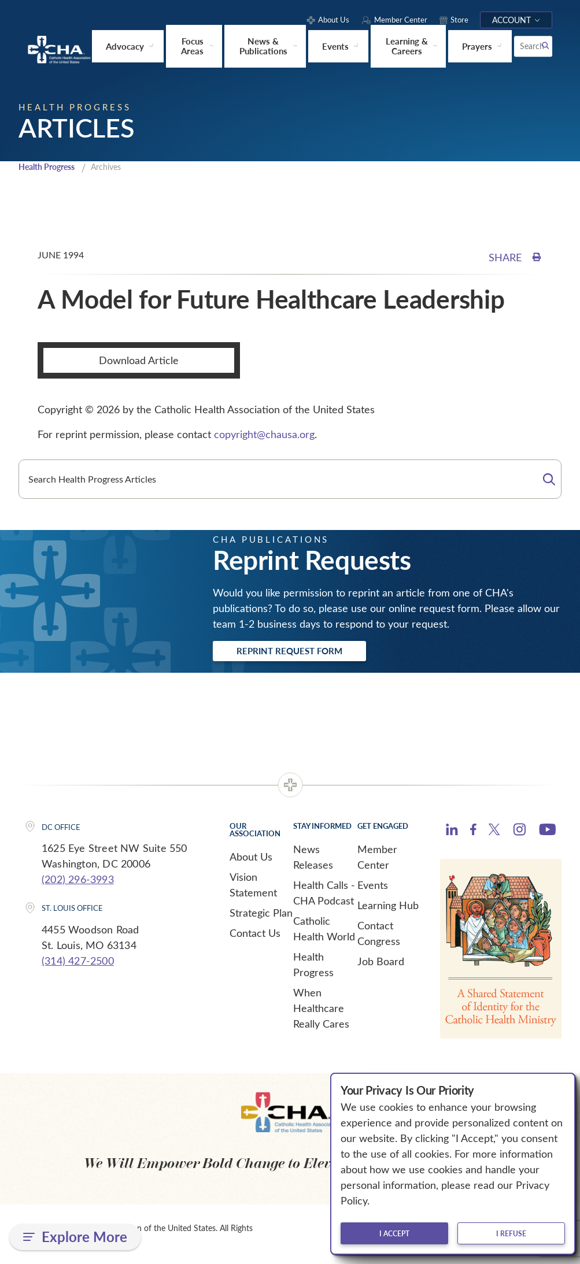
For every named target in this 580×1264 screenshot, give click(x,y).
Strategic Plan (261, 915)
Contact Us (255, 935)
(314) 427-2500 (78, 963)
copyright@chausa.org (264, 433)
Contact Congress (378, 935)
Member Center (377, 859)
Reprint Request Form (302, 652)
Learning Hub (388, 907)
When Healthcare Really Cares (321, 1010)
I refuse (511, 1233)
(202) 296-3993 (78, 881)
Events (372, 887)
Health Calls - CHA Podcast (324, 895)
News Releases (313, 859)
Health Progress (50, 166)
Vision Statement (253, 887)
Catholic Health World (324, 931)
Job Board (380, 963)
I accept (394, 1233)
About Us (251, 859)
